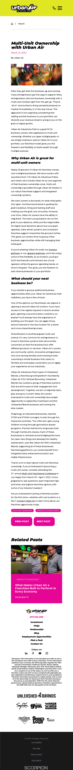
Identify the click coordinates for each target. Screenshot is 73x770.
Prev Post (22, 521)
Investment (36, 622)
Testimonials (36, 629)
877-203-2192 (36, 617)
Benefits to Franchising (48, 510)
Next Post (44, 521)
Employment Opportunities (36, 637)
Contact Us (36, 644)
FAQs (36, 626)
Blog (36, 633)
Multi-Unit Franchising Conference (39, 473)
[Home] (24, 8)
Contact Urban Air (26, 501)
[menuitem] (36, 742)
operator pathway (36, 253)
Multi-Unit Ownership (22, 510)
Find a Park (36, 640)
